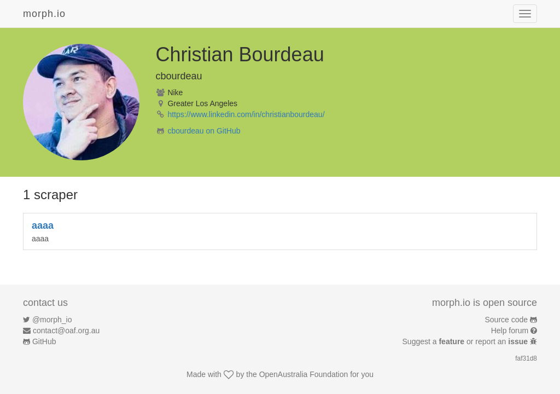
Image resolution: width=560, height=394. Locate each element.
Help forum (509, 330)
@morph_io (52, 319)
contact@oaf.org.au (66, 330)
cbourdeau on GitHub (203, 130)
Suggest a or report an (466, 341)
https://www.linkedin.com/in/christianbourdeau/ (245, 114)
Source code (506, 319)
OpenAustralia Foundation (303, 374)
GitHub (44, 341)
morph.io (44, 13)
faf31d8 (526, 358)
